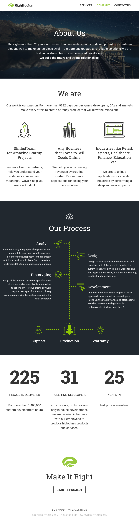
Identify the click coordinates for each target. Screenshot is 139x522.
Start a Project (69, 490)
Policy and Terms (77, 510)
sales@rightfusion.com (93, 515)
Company (103, 5)
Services (86, 5)
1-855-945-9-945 (69, 515)
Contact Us (122, 5)
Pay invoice (58, 510)
